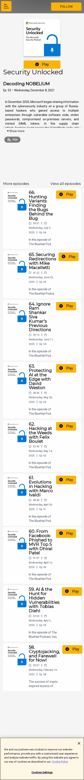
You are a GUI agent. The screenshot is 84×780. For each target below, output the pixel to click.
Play (42, 64)
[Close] (79, 745)
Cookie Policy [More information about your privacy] (60, 763)
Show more (15, 131)
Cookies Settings (42, 774)
